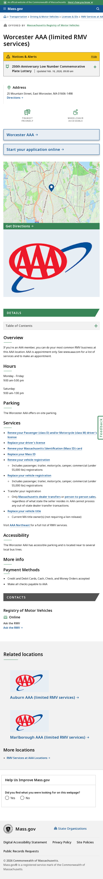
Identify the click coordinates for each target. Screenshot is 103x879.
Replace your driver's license (26, 443)
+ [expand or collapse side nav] (96, 325)
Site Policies (85, 842)
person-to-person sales (80, 497)
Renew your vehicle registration (29, 460)
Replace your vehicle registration (29, 475)
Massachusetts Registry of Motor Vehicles (53, 25)
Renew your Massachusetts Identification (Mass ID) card (45, 448)
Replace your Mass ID (22, 454)
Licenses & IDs (70, 16)
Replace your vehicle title (24, 511)
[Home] (5, 16)
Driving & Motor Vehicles (44, 16)
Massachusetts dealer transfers (39, 497)
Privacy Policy (61, 842)
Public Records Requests (21, 851)
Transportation (18, 16)
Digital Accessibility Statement (25, 842)
